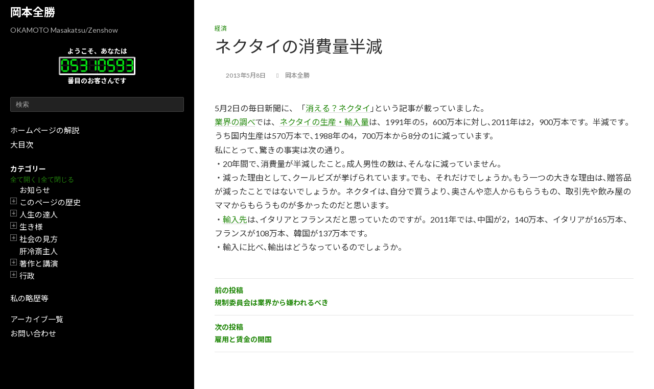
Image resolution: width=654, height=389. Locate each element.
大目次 (21, 144)
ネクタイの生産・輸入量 (324, 122)
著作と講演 (38, 263)
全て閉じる (57, 179)
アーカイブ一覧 (36, 319)
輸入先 (235, 219)
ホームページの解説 (44, 130)
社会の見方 (38, 239)
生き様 (30, 226)
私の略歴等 (29, 298)
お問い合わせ (33, 333)
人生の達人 (38, 214)
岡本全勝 (32, 12)
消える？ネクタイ (338, 108)
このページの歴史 (50, 202)
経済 (221, 28)
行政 (27, 275)
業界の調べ (235, 122)
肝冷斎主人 (38, 251)
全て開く (23, 179)
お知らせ (34, 190)
